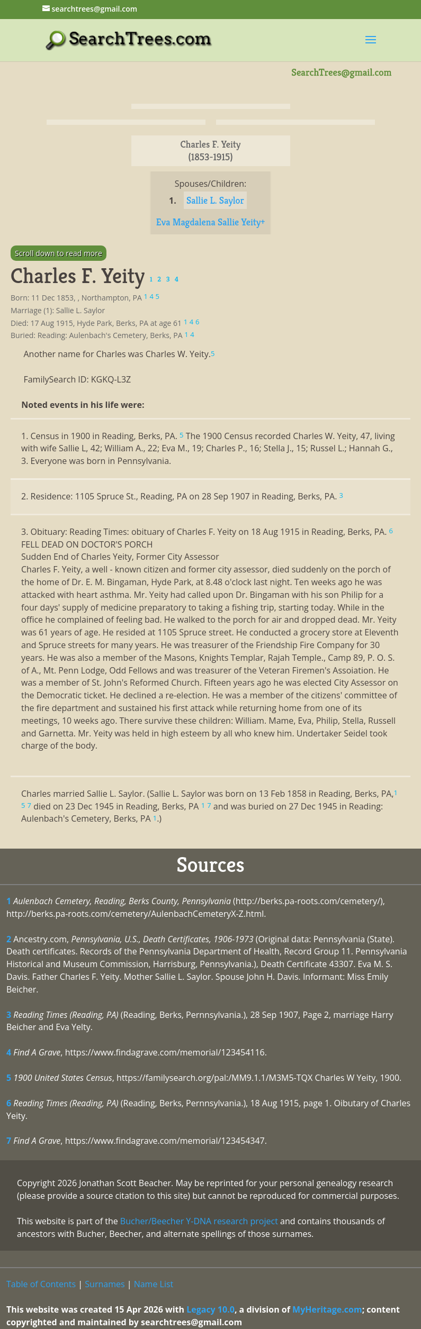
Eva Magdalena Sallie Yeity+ (210, 222)
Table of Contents (41, 1284)
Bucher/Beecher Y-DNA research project (199, 1221)
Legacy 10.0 (210, 1309)
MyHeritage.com (327, 1309)
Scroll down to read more (58, 253)
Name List (154, 1284)
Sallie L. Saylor (215, 200)
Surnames (104, 1284)
